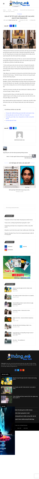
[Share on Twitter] (15, 26)
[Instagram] (12, 249)
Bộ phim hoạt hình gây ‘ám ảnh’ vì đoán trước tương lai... (22, 288)
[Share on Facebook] (13, 26)
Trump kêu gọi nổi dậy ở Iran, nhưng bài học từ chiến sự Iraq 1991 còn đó (18, 416)
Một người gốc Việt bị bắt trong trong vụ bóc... (19, 189)
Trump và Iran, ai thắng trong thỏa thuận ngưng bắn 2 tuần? (17, 222)
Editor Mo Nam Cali (13, 20)
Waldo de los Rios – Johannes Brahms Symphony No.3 (23, 318)
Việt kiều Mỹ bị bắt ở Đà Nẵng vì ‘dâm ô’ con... (22, 325)
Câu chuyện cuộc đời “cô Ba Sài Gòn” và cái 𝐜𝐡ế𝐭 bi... (23, 295)
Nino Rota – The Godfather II (19, 340)
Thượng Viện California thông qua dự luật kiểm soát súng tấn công (20, 113)
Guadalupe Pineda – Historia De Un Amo (21, 310)
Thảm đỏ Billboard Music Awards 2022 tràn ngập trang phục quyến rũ (23, 303)
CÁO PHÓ (26, 428)
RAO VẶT (19, 428)
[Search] (35, 3)
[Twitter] (27, 246)
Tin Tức (9, 10)
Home (4, 10)
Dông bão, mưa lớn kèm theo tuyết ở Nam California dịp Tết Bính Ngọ (19, 230)
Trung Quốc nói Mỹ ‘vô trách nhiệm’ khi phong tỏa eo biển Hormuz (19, 219)
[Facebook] (12, 246)
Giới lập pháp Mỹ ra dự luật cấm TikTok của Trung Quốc (18, 115)
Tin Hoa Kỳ (15, 10)
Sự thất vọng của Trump (11, 120)
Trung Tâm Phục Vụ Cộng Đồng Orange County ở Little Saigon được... (23, 333)
